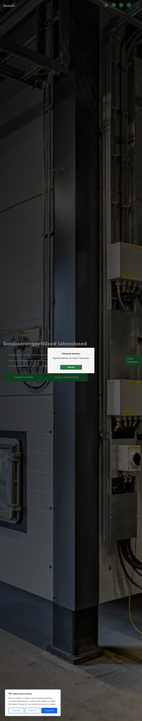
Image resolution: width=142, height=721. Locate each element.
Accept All (49, 710)
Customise (16, 710)
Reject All (33, 710)
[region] (33, 703)
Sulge (71, 367)
